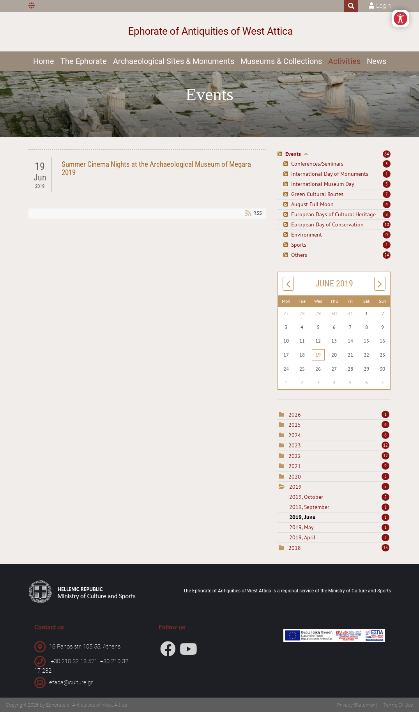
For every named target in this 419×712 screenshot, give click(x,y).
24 (386, 255)
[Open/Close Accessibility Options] (400, 18)
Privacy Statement (357, 704)
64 (386, 154)
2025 (294, 424)
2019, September (339, 507)
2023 (294, 445)
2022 (294, 455)
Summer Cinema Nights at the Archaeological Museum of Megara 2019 (156, 168)
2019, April (339, 537)
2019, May (339, 527)
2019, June (339, 517)
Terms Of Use (398, 704)
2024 (294, 435)
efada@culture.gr (71, 682)
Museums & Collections (281, 61)
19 (318, 355)
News (376, 61)
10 (386, 224)
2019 (295, 486)
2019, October (339, 496)
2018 (294, 547)
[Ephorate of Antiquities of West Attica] (209, 31)
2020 (294, 476)
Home (43, 61)
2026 (294, 414)
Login (383, 5)
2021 (294, 466)
